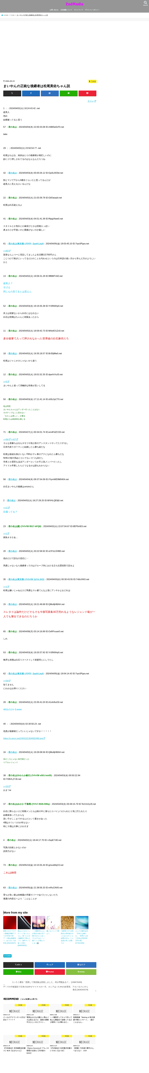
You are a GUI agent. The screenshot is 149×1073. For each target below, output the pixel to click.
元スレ (91, 101)
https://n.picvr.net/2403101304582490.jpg (23, 738)
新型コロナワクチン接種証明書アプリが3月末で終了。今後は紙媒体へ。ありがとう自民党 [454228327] (9, 937)
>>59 (5, 681)
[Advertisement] (49, 51)
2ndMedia (74, 3)
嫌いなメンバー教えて (52, 932)
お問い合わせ (54, 10)
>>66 (5, 439)
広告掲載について (66, 10)
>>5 (5, 381)
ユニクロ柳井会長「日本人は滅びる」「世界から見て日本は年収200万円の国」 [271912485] (81, 937)
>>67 (13, 439)
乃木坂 (8, 955)
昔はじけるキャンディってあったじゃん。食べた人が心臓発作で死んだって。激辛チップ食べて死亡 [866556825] (24, 938)
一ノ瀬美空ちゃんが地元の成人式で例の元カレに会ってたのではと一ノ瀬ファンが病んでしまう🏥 (38, 937)
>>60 (5, 251)
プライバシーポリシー (92, 10)
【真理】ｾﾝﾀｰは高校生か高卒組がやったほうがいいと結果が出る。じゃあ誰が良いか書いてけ (67, 937)
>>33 (5, 786)
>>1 (5, 507)
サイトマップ (78, 10)
